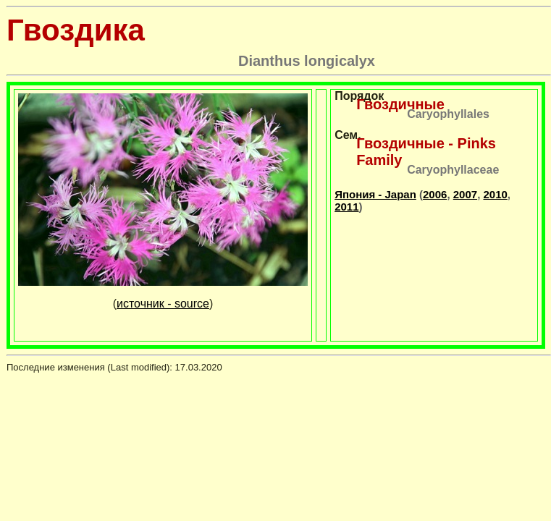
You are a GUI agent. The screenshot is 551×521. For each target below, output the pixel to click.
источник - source (163, 303)
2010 (495, 194)
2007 (465, 194)
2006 (435, 194)
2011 (346, 206)
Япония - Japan (375, 194)
